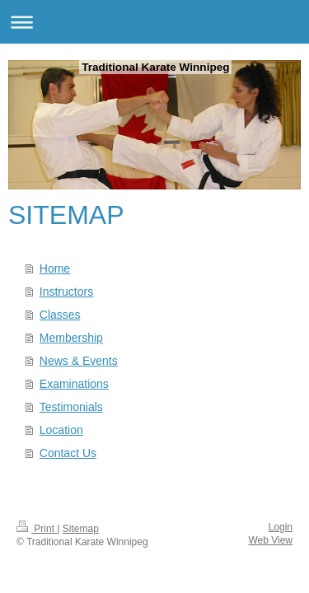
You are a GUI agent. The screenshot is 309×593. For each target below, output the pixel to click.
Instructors (66, 291)
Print (36, 529)
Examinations (74, 383)
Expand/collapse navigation (154, 22)
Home (55, 268)
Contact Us (68, 453)
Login (281, 527)
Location (61, 430)
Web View (270, 540)
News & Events (79, 360)
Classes (60, 314)
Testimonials (71, 406)
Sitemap (81, 529)
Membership (71, 337)
